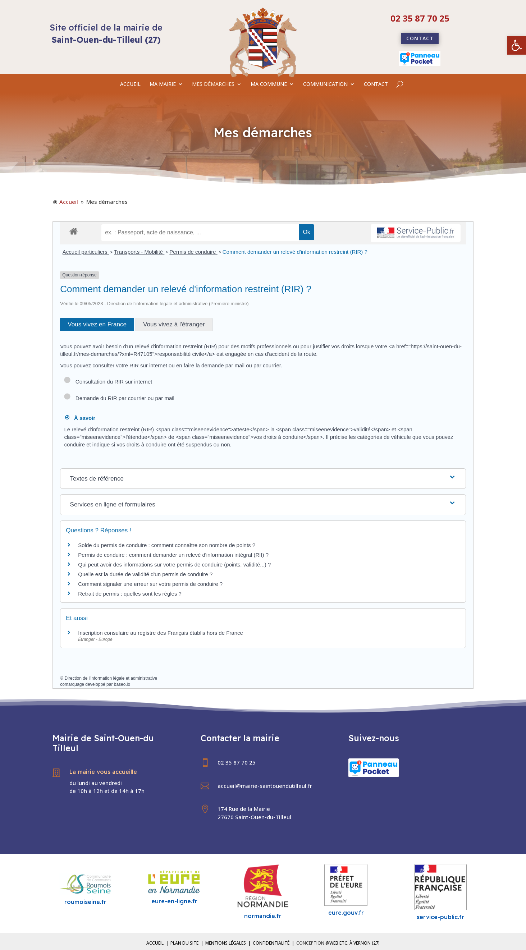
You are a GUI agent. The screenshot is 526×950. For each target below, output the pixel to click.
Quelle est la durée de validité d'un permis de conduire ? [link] (145, 574)
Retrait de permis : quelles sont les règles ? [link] (130, 594)
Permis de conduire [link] (193, 252)
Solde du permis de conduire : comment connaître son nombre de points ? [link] (166, 545)
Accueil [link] (155, 943)
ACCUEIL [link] (130, 84)
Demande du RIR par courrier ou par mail (119, 398)
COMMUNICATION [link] (325, 84)
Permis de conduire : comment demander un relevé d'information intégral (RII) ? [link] (173, 555)
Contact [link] (420, 38)
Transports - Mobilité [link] (139, 252)
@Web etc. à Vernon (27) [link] (352, 943)
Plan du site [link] (184, 943)
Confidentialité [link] (271, 943)
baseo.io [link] (122, 684)
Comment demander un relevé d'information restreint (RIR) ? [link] (295, 252)
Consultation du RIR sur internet (108, 381)
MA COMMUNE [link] (269, 84)
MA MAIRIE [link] (163, 84)
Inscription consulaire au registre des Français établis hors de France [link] (160, 633)
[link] (516, 45)
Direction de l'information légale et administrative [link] (110, 678)
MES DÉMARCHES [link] (213, 84)
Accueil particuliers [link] (86, 252)
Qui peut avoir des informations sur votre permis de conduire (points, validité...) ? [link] (174, 564)
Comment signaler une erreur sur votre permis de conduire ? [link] (150, 584)
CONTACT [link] (376, 84)
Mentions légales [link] (225, 943)
